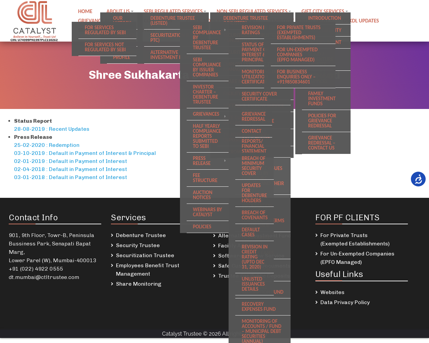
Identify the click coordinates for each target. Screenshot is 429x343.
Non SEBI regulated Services (254, 12)
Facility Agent (235, 245)
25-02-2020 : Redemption (46, 145)
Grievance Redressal (104, 20)
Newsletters (140, 28)
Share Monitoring (138, 284)
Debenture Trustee (141, 235)
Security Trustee (138, 245)
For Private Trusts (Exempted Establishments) (355, 239)
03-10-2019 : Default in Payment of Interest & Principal (85, 153)
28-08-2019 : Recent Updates (51, 129)
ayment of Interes (101, 161)
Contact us (159, 20)
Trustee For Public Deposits (254, 276)
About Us (119, 12)
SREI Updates (94, 28)
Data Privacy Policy (345, 302)
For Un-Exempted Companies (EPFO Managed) (357, 257)
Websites (332, 292)
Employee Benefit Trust (302, 20)
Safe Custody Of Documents (254, 266)
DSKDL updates (365, 20)
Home (85, 12)
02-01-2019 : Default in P (46, 161)
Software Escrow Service (251, 255)
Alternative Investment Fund (254, 235)
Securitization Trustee (145, 255)
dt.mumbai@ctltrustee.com (44, 277)
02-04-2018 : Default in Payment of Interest (70, 169)
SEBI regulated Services (174, 12)
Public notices (206, 20)
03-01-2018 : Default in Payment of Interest (70, 177)
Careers (249, 20)
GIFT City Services (326, 12)
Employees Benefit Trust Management (147, 269)
